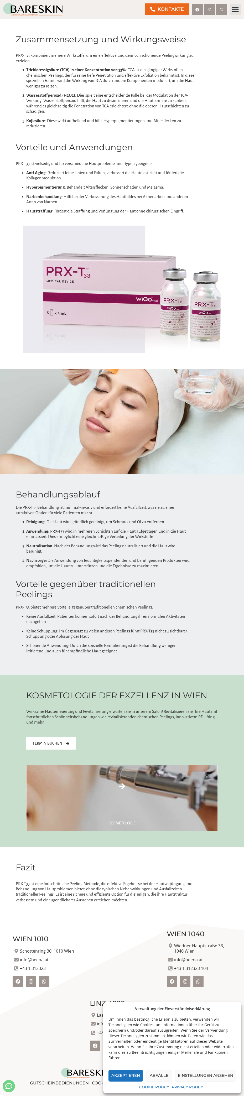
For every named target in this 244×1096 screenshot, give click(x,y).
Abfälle (159, 1075)
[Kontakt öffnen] (9, 1086)
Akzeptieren (125, 1075)
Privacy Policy (187, 1087)
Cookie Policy (154, 1087)
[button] (235, 9)
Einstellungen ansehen (205, 1075)
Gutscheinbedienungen (59, 1083)
